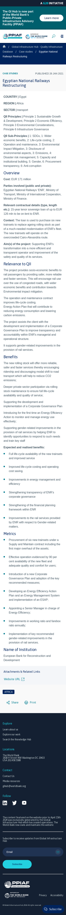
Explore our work (11, 734)
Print (30, 702)
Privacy (43, 895)
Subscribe (55, 909)
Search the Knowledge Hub (17, 739)
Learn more (51, 18)
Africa (8, 691)
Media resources (11, 781)
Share (12, 702)
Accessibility (56, 895)
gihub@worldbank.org (14, 786)
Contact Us (8, 776)
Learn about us (10, 729)
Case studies (26, 51)
